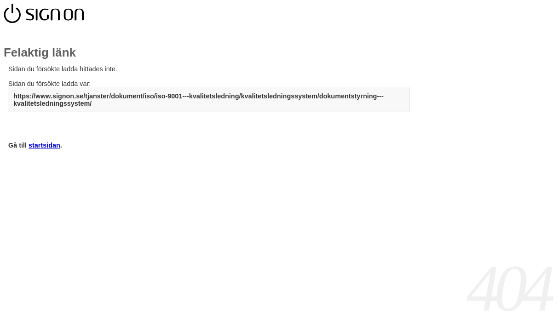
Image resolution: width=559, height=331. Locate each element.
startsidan (44, 145)
